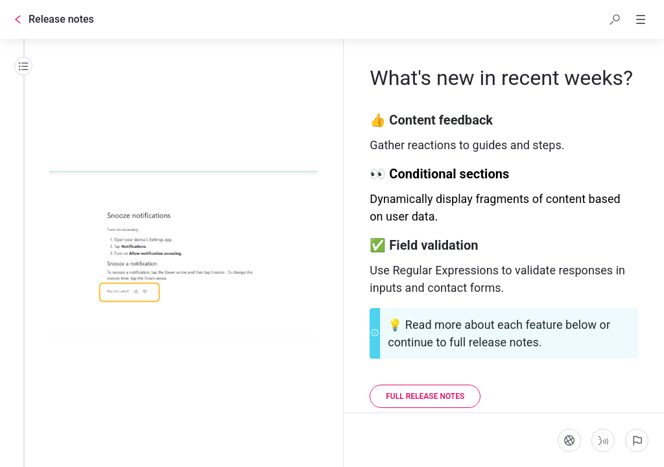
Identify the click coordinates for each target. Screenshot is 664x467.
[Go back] (18, 19)
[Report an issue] (636, 440)
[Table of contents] (23, 66)
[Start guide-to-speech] (603, 440)
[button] (614, 19)
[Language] (569, 440)
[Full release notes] (425, 396)
